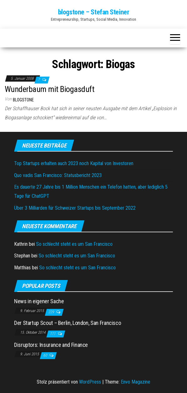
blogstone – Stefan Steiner (93, 12)
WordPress (90, 382)
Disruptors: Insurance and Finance (51, 345)
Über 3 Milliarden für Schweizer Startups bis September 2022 (75, 208)
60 (45, 355)
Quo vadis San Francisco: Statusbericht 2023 (58, 175)
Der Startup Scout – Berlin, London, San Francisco (67, 323)
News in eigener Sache (39, 301)
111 (53, 333)
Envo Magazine (135, 382)
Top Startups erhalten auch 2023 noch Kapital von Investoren (73, 163)
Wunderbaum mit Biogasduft (49, 89)
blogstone (23, 99)
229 (51, 312)
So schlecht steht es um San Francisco (74, 244)
